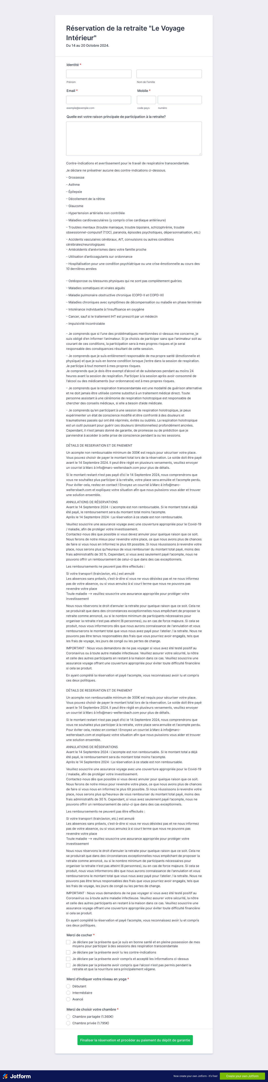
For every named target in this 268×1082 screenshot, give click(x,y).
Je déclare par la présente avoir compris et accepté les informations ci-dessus (130, 959)
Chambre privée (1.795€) (90, 1023)
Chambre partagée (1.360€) (92, 1017)
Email (72, 91)
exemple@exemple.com (80, 107)
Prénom (71, 82)
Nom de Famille (146, 82)
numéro (162, 107)
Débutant (79, 986)
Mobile (144, 91)
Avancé (77, 999)
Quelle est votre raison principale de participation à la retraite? (116, 117)
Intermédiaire (82, 993)
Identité (74, 65)
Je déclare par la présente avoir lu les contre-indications (114, 952)
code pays (143, 107)
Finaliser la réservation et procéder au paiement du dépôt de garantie (135, 1040)
